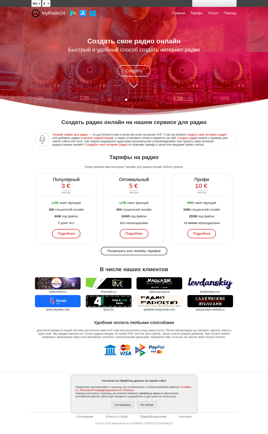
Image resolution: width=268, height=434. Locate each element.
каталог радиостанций (98, 138)
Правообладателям (153, 416)
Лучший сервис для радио (70, 134)
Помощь (230, 13)
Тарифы (196, 13)
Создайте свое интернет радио (106, 144)
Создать (134, 70)
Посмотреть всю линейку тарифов (134, 251)
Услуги (213, 13)
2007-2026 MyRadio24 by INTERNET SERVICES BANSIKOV (134, 423)
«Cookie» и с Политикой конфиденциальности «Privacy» (133, 388)
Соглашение (84, 416)
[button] (126, 99)
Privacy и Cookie (117, 416)
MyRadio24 (53, 13)
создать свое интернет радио (207, 134)
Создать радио (188, 138)
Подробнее (66, 233)
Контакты (185, 416)
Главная (178, 13)
